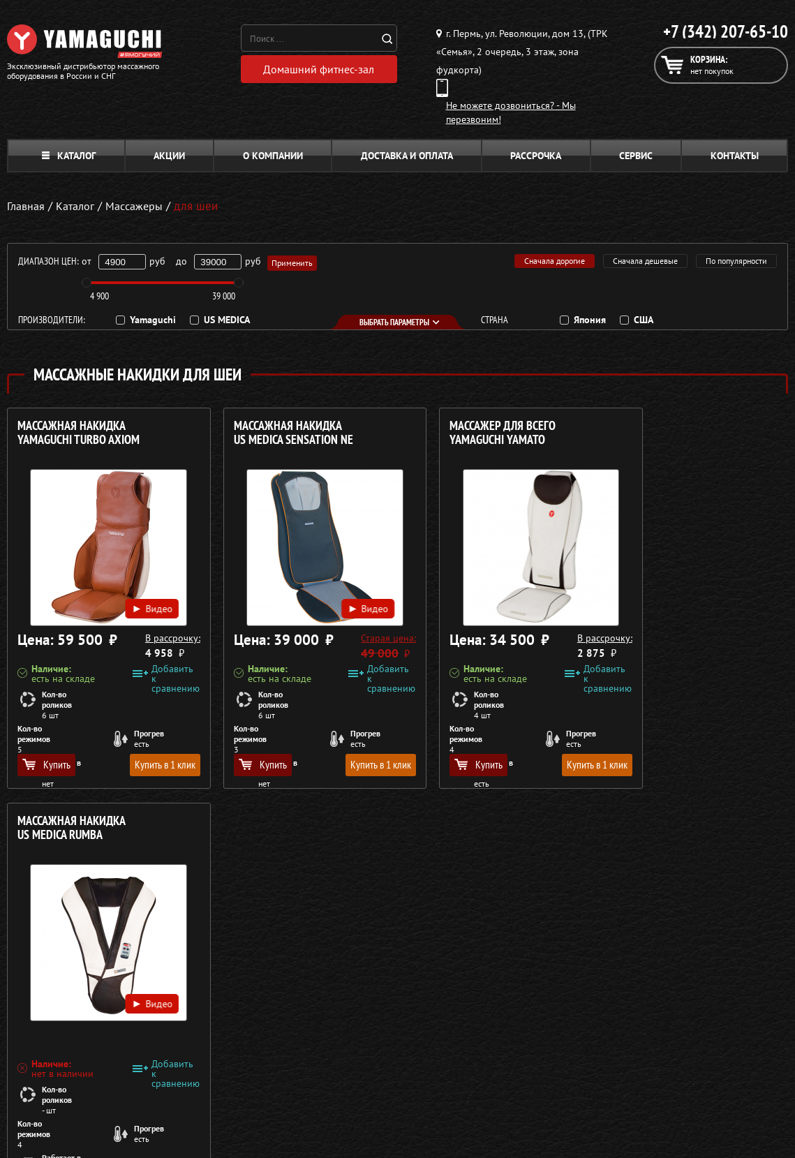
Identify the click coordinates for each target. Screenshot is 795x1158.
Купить (46, 764)
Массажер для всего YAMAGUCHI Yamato (467, 433)
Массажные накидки (379, 992)
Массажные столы (373, 976)
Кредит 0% (622, 1009)
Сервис (636, 155)
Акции (169, 155)
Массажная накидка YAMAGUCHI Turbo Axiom (78, 433)
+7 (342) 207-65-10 (725, 31)
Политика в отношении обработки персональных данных (137, 1085)
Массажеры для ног (377, 1026)
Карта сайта (624, 1043)
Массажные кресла (375, 959)
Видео (134, 592)
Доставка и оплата (407, 155)
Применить (292, 261)
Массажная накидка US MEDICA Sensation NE (275, 433)
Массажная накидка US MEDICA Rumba (665, 433)
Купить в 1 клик (147, 764)
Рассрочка (535, 155)
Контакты (735, 155)
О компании (273, 155)
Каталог (69, 155)
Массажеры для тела (379, 1009)
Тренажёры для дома (380, 1043)
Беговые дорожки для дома (395, 1059)
